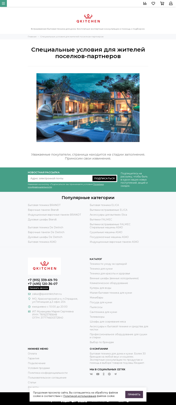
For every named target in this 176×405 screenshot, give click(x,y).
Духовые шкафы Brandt (42, 219)
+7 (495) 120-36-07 (43, 284)
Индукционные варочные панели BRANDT (54, 214)
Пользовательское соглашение (47, 377)
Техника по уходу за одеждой (108, 263)
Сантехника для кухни (103, 312)
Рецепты (33, 387)
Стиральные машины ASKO (106, 227)
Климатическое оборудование (109, 283)
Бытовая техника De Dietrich (45, 227)
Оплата (32, 353)
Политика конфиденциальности (48, 372)
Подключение (37, 363)
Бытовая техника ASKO (42, 241)
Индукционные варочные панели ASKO (114, 241)
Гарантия (33, 358)
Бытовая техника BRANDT (44, 205)
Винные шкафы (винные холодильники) (114, 278)
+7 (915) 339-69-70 (42, 280)
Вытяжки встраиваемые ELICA (108, 209)
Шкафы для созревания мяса (108, 321)
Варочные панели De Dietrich (46, 232)
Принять (134, 394)
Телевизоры (97, 316)
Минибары (96, 297)
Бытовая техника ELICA (104, 205)
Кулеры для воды (100, 287)
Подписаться (104, 178)
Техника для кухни (101, 268)
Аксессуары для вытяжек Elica (108, 214)
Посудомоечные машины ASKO (109, 237)
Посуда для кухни (101, 302)
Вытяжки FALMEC (101, 219)
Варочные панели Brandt (43, 209)
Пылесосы (96, 307)
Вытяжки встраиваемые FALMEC (110, 224)
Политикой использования (79, 396)
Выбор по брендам (102, 342)
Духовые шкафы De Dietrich (45, 237)
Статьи (32, 382)
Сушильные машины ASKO (106, 232)
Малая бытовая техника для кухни (111, 292)
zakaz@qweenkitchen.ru (47, 293)
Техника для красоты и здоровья (110, 273)
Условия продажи (39, 368)
